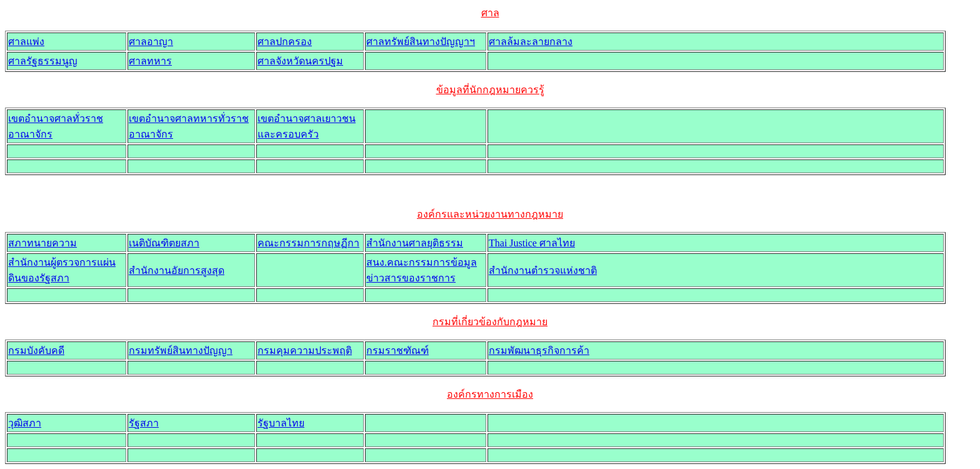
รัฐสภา (144, 423)
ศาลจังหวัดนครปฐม (300, 61)
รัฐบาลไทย (281, 423)
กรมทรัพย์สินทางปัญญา (180, 350)
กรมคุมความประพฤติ (305, 350)
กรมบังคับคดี (36, 350)
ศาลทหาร (150, 61)
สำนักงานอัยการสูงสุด (176, 270)
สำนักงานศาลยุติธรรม (414, 243)
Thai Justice (532, 243)
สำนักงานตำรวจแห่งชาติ (543, 270)
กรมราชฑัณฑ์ (397, 350)
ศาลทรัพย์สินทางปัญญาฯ (420, 41)
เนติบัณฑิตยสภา (164, 243)
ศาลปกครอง (285, 41)
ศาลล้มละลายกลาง (530, 41)
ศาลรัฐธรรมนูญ (43, 61)
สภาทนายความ (42, 243)
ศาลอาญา (151, 41)
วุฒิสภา (24, 423)
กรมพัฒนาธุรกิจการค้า (539, 350)
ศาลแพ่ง (26, 41)
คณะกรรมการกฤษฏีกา (308, 243)
